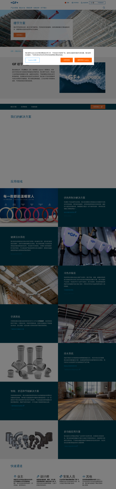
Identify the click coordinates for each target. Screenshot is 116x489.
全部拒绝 (67, 60)
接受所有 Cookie (83, 60)
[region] (58, 57)
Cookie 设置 (32, 60)
